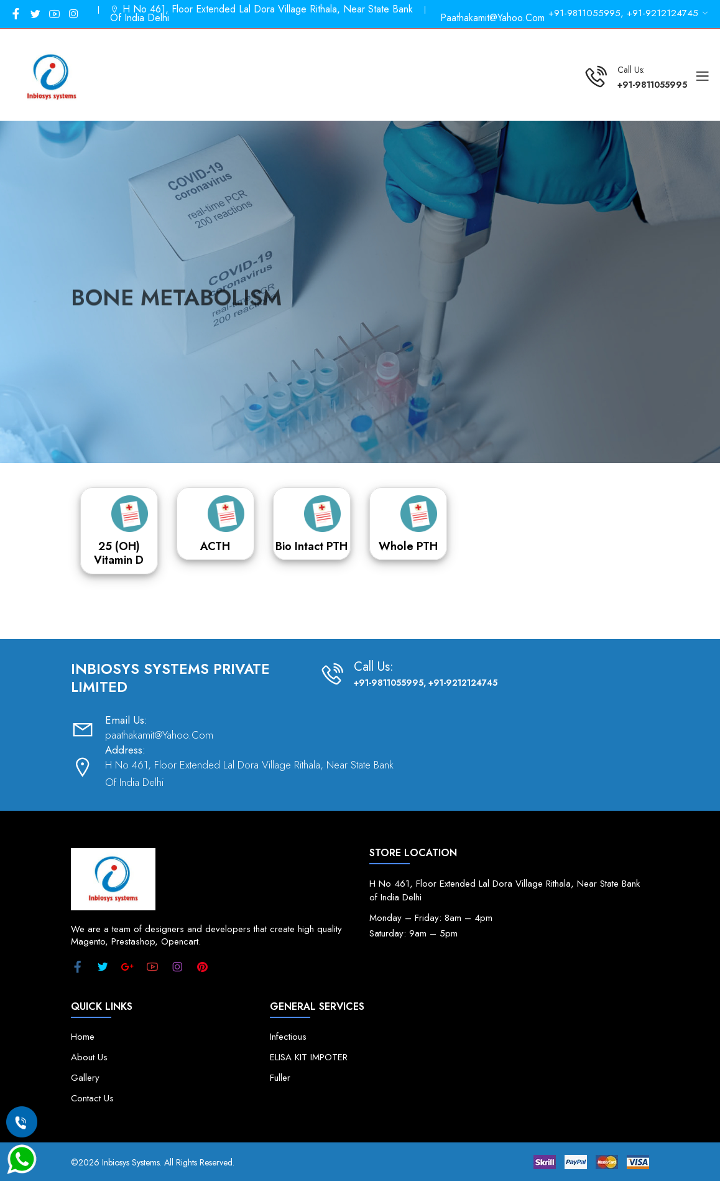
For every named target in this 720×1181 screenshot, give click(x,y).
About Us (89, 1057)
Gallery (85, 1078)
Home (83, 1036)
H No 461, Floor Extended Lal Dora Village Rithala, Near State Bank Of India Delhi (261, 13)
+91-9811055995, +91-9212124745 (425, 682)
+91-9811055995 (652, 84)
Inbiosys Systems (131, 1162)
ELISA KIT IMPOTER (309, 1057)
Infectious (288, 1036)
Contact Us (92, 1098)
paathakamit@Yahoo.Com (492, 18)
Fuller (280, 1078)
